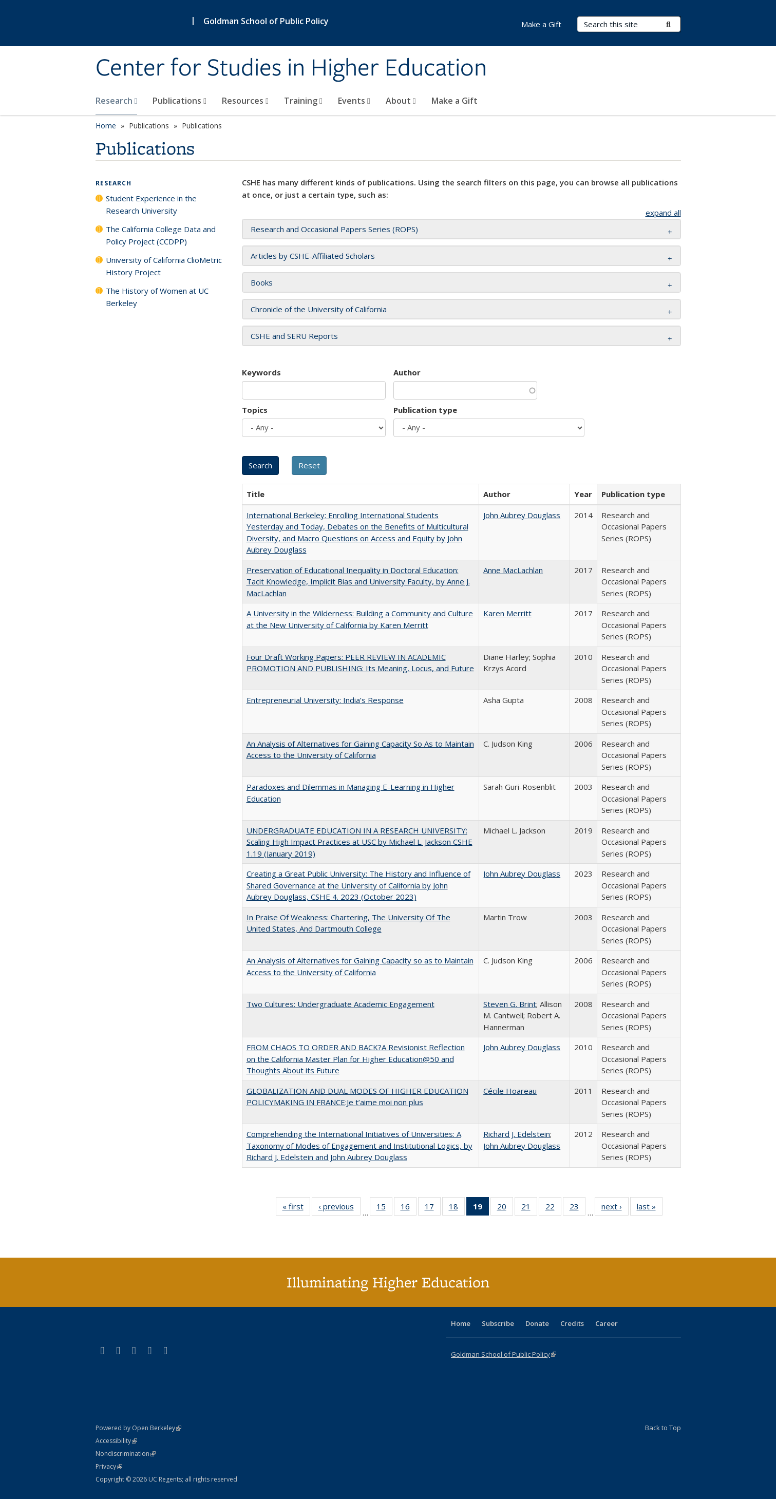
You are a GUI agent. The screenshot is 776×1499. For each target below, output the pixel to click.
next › (615, 1208)
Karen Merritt (507, 613)
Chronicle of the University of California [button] (319, 309)
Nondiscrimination (126, 1453)
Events (354, 100)
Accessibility (116, 1440)
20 (505, 1208)
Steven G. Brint (509, 1004)
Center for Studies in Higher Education (291, 68)
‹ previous (339, 1208)
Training (303, 100)
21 (529, 1208)
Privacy (109, 1466)
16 (409, 1208)
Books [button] (262, 282)
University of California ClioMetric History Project (164, 266)
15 (384, 1208)
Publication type (425, 410)
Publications (179, 100)
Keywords (261, 372)
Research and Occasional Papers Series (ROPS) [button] (334, 229)
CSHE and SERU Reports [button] (294, 336)
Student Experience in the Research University (151, 204)
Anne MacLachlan (513, 570)
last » (650, 1208)
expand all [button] (663, 212)
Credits (572, 1323)
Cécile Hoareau (510, 1091)
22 (553, 1208)
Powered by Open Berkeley (138, 1428)
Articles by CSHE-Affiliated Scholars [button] (313, 256)
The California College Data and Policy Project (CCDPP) (161, 235)
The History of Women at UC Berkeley (157, 297)
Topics (255, 410)
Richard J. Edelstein (516, 1134)
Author (407, 372)
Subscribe (498, 1323)
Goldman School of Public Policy (266, 21)
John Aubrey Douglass (521, 515)
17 (433, 1208)
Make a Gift (454, 100)
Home (106, 125)
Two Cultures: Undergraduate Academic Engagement (340, 1004)
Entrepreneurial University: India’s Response (325, 700)
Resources (245, 100)
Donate (537, 1323)
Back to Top (663, 1427)
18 (457, 1208)
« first (296, 1208)
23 (577, 1208)
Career (606, 1323)
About (401, 100)
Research (117, 100)
